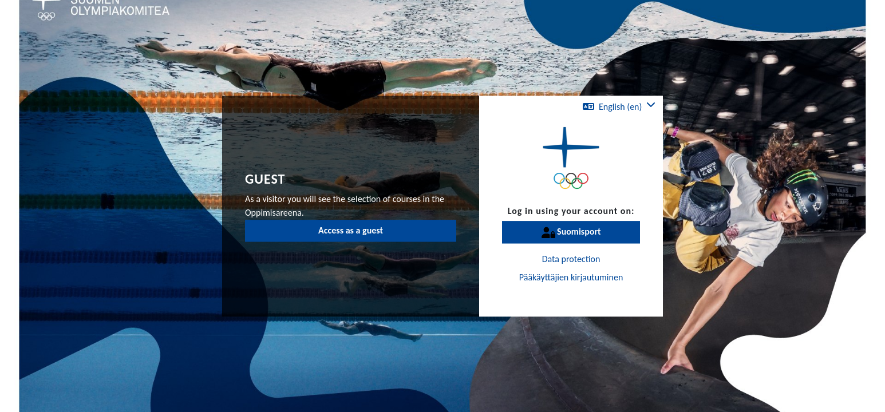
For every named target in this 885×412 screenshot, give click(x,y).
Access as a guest (350, 230)
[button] (619, 107)
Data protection (571, 259)
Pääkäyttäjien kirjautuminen (571, 277)
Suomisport (571, 233)
